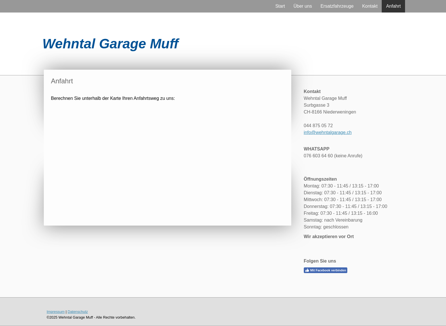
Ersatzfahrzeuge (337, 6)
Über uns (303, 6)
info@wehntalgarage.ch (328, 132)
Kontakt (369, 6)
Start (280, 6)
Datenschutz (78, 312)
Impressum (56, 312)
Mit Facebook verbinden (325, 270)
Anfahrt (393, 6)
